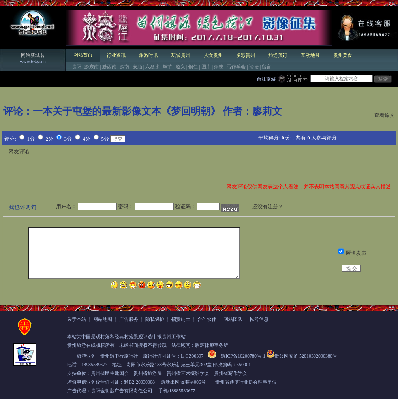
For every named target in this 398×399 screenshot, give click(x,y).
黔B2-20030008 (139, 382)
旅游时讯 (148, 55)
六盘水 (152, 67)
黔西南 (109, 67)
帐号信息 (259, 319)
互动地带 (310, 55)
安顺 (137, 67)
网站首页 (82, 55)
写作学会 (236, 67)
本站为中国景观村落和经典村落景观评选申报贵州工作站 (126, 336)
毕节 (167, 67)
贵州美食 (342, 55)
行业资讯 (116, 55)
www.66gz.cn (33, 61)
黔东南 (91, 67)
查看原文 (384, 115)
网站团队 (232, 319)
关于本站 (76, 319)
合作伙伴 (206, 319)
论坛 (254, 67)
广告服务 (128, 319)
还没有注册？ (267, 206)
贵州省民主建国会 (110, 373)
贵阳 (76, 67)
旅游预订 (277, 55)
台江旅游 (266, 79)
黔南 (124, 67)
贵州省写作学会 (230, 373)
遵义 (180, 67)
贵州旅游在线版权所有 (91, 345)
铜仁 (193, 67)
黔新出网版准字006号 (183, 382)
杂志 (218, 67)
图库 (206, 67)
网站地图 (102, 319)
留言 (266, 67)
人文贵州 (213, 55)
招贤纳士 (180, 319)
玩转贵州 (180, 55)
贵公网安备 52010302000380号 (305, 356)
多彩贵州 (245, 55)
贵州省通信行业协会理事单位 (246, 382)
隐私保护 (154, 319)
